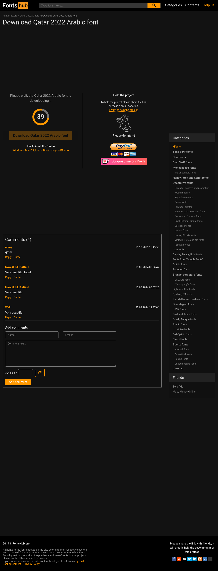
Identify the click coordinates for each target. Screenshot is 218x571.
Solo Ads (178, 386)
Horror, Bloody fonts (185, 235)
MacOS (29, 150)
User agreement (12, 563)
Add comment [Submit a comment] (18, 382)
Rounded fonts (181, 269)
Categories (173, 5)
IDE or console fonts (185, 172)
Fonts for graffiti (183, 207)
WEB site (63, 150)
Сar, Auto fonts (182, 279)
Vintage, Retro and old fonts (189, 240)
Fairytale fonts (182, 244)
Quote (17, 257)
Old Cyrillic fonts (182, 334)
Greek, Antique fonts (184, 319)
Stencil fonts (180, 339)
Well (8, 307)
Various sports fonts (186, 363)
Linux (38, 150)
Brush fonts (181, 202)
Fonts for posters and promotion (192, 188)
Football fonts (182, 349)
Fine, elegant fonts (183, 304)
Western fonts (182, 192)
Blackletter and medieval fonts (190, 299)
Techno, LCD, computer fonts (190, 211)
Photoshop (50, 150)
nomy (8, 247)
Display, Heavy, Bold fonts (187, 254)
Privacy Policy (32, 563)
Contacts (192, 5)
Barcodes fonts (183, 225)
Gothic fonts (180, 264)
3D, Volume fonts (184, 197)
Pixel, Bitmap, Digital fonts (189, 221)
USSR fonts (179, 309)
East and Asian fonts (185, 314)
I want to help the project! (123, 109)
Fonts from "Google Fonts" (188, 259)
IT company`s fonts (185, 284)
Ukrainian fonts (181, 329)
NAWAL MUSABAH (17, 267)
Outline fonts (181, 230)
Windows (18, 150)
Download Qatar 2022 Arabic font (40, 135)
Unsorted (178, 368)
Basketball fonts (183, 354)
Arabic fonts (180, 324)
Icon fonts (179, 249)
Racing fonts (181, 359)
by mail (80, 561)
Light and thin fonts (184, 289)
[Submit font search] (153, 5)
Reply (8, 257)
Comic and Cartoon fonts (188, 216)
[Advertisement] (82, 58)
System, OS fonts (182, 294)
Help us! (209, 5)
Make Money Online (184, 391)
